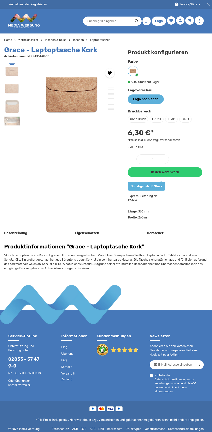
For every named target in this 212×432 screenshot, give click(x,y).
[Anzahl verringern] (132, 158)
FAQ (64, 359)
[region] (62, 94)
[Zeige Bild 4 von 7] (111, 98)
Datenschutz (66, 425)
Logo (157, 21)
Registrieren (37, 4)
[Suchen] (136, 21)
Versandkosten (113, 416)
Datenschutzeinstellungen (187, 425)
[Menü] (145, 21)
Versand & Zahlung (68, 375)
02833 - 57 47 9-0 (26, 357)
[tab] (38, 232)
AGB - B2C (85, 425)
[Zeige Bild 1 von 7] (111, 86)
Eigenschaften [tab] (86, 232)
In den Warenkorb (165, 171)
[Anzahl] (152, 158)
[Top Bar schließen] (208, 4)
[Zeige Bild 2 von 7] (111, 90)
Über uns (67, 352)
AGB (197, 378)
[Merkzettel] (170, 21)
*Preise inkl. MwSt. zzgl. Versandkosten (153, 139)
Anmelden (15, 4)
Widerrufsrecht (157, 425)
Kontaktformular (18, 377)
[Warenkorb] (189, 21)
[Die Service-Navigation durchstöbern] (188, 4)
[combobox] (108, 21)
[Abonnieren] (200, 363)
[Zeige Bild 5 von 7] (111, 101)
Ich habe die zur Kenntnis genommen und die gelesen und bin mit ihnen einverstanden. (179, 378)
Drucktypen (137, 425)
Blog (64, 346)
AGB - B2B (102, 425)
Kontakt (66, 366)
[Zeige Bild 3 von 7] (111, 94)
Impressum (120, 425)
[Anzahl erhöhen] (173, 158)
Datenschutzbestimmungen (186, 374)
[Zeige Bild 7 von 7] (111, 109)
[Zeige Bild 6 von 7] (111, 105)
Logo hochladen (144, 98)
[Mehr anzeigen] (199, 21)
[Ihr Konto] (179, 21)
